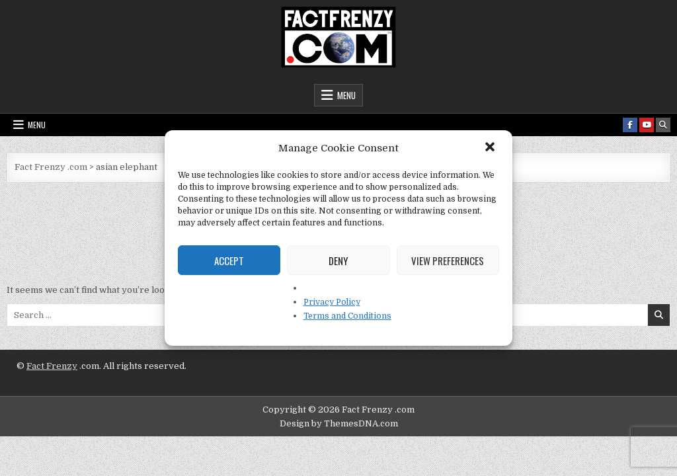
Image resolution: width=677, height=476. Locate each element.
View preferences (447, 260)
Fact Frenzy (51, 366)
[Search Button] (663, 125)
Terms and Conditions (347, 316)
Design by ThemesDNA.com (339, 423)
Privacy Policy (331, 302)
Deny (338, 260)
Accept (229, 260)
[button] (491, 148)
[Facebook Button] (630, 125)
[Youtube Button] (646, 125)
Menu (346, 95)
